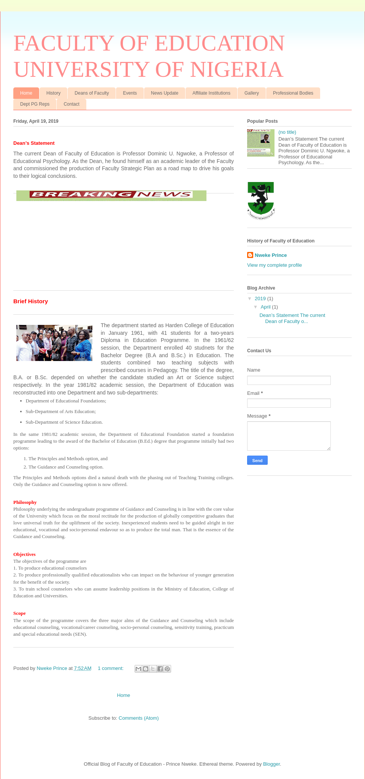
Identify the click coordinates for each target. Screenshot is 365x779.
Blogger (271, 764)
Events (130, 93)
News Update (164, 93)
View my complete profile (274, 265)
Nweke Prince (271, 255)
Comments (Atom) (139, 718)
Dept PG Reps (34, 104)
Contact (71, 104)
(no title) (287, 132)
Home (26, 93)
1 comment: (111, 668)
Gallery (251, 93)
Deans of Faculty (92, 93)
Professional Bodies (293, 93)
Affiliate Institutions (211, 93)
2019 (261, 298)
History (53, 93)
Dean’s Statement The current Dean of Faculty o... (292, 318)
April (266, 307)
